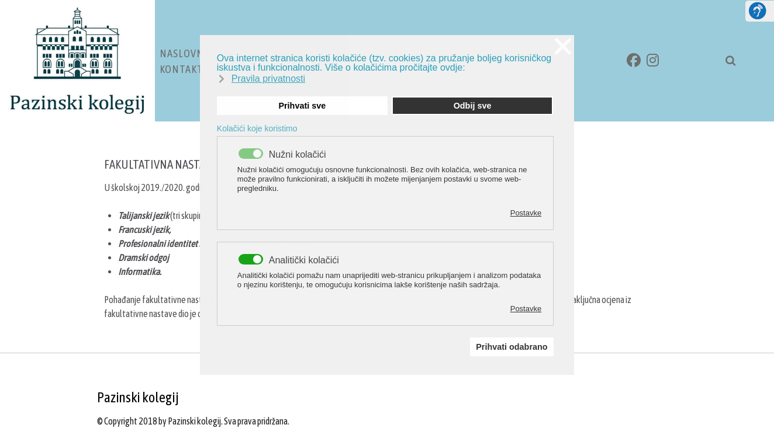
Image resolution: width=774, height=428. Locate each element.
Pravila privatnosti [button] (268, 78)
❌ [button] (563, 46)
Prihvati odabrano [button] (511, 347)
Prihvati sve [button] (302, 105)
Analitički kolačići (304, 260)
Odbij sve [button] (473, 105)
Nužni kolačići (297, 154)
